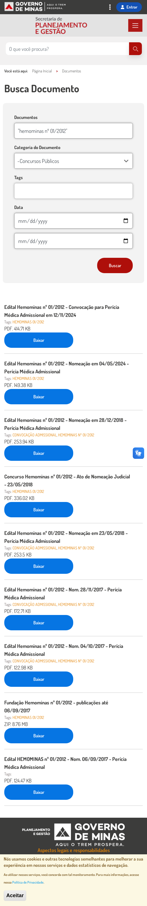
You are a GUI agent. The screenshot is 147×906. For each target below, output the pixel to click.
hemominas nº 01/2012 (76, 434)
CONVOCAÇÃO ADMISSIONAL (35, 434)
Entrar (129, 6)
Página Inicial (42, 70)
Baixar (38, 340)
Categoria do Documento (37, 147)
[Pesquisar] (135, 48)
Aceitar (15, 896)
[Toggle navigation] (110, 7)
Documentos (71, 70)
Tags (18, 177)
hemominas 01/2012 (28, 321)
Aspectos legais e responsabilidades (74, 850)
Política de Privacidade (28, 883)
